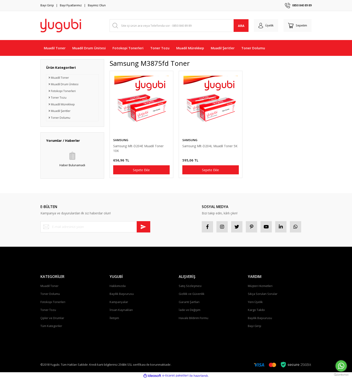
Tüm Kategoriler (51, 326)
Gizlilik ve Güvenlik (191, 294)
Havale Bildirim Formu (193, 318)
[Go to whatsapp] (341, 366)
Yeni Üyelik (255, 302)
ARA (241, 26)
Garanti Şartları (189, 302)
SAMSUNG (120, 140)
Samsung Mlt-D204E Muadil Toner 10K (138, 148)
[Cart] (298, 25)
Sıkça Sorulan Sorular (262, 294)
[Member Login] (266, 25)
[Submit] (143, 226)
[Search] (179, 25)
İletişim (114, 318)
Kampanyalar (119, 302)
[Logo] (60, 25)
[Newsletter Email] (95, 226)
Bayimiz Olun (97, 5)
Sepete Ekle (141, 170)
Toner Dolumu (50, 294)
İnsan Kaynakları (121, 310)
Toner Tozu (48, 310)
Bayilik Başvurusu (122, 294)
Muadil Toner (49, 286)
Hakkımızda (118, 286)
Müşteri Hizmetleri (260, 286)
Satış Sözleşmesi (190, 286)
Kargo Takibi (256, 310)
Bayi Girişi (47, 5)
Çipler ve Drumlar (52, 318)
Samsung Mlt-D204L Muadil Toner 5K (209, 146)
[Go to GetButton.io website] (341, 374)
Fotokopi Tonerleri (52, 302)
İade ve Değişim (189, 310)
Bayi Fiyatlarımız (71, 5)
